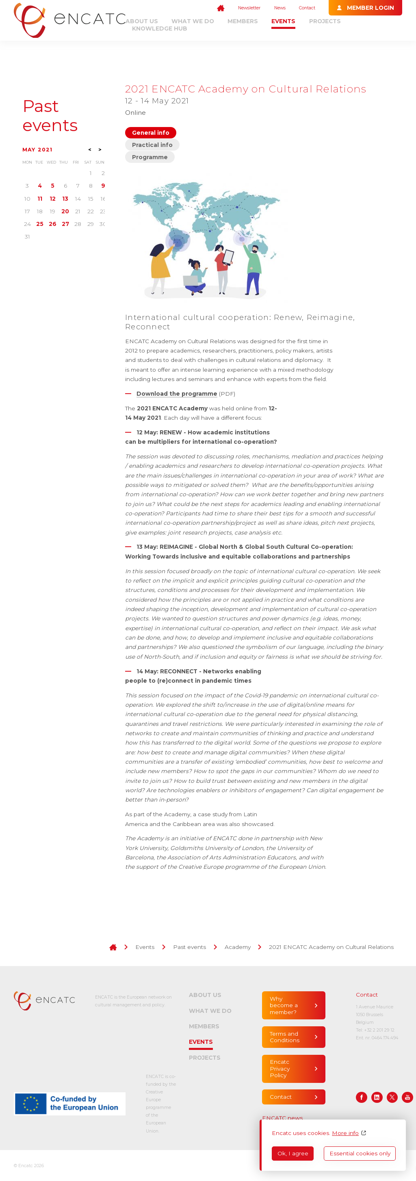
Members (243, 21)
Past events (50, 115)
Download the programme (176, 393)
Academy (238, 947)
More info (345, 1133)
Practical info (152, 145)
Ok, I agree (292, 1153)
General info (150, 132)
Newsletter (249, 8)
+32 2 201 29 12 (379, 1030)
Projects (325, 21)
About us (142, 21)
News (280, 8)
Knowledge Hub (159, 28)
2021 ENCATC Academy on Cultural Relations (331, 947)
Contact (307, 8)
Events (283, 21)
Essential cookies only (359, 1153)
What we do (192, 21)
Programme (150, 157)
